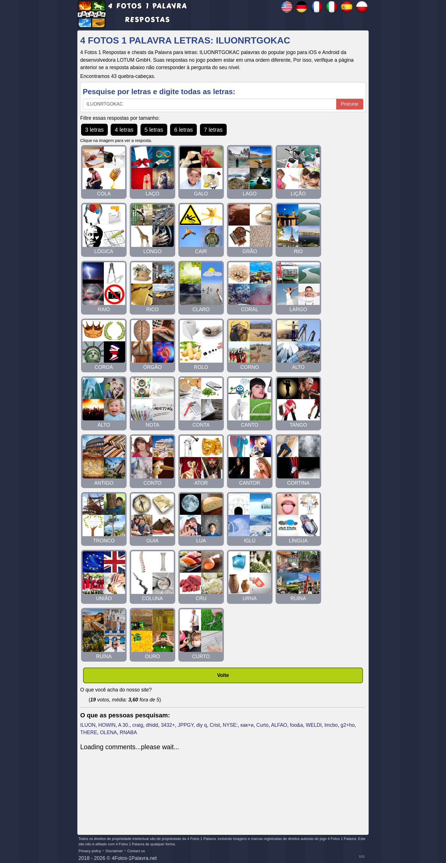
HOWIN (107, 725)
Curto (262, 725)
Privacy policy (90, 851)
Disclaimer (114, 851)
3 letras (94, 130)
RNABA (128, 732)
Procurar (349, 104)
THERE (88, 732)
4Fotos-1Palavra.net (134, 858)
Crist (215, 725)
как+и (247, 725)
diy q (201, 725)
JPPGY (185, 725)
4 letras (124, 130)
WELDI (314, 725)
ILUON (88, 725)
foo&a (296, 725)
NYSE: (230, 725)
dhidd (152, 725)
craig (137, 725)
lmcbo (331, 725)
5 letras (153, 130)
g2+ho (347, 725)
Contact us (136, 851)
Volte (223, 675)
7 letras (213, 130)
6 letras (183, 130)
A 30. (123, 725)
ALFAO (279, 725)
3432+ (168, 725)
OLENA (108, 732)
